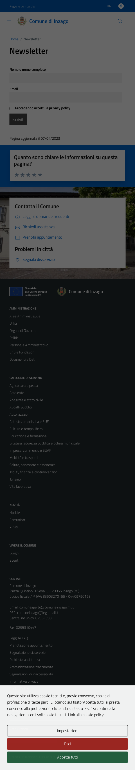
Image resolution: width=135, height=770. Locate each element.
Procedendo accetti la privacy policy (39, 108)
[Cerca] (120, 21)
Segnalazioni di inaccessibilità (31, 674)
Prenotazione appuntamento (30, 645)
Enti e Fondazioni (22, 352)
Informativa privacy (23, 681)
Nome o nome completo (27, 69)
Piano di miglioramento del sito (32, 710)
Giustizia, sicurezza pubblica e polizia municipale (44, 443)
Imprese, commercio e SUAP (30, 450)
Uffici (13, 323)
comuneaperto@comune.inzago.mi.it (46, 607)
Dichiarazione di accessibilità (30, 703)
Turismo (15, 479)
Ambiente (16, 392)
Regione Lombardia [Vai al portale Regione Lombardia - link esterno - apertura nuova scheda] (22, 6)
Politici (14, 337)
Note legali (17, 695)
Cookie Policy (19, 688)
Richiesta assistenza (24, 659)
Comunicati (17, 519)
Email (13, 88)
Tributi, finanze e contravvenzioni (33, 472)
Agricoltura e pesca (23, 385)
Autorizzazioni (19, 414)
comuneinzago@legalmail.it (37, 612)
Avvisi (13, 527)
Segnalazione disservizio (27, 652)
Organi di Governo (22, 330)
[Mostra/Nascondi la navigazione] (9, 20)
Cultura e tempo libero (26, 428)
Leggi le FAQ (18, 638)
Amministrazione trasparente (31, 667)
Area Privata (18, 728)
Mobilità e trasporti (23, 457)
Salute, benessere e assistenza (32, 464)
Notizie (14, 512)
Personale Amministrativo (28, 345)
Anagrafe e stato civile (26, 400)
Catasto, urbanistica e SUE (29, 421)
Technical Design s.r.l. (40, 757)
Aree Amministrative (24, 316)
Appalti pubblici (20, 407)
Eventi (14, 560)
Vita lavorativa (20, 486)
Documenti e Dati (22, 359)
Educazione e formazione (28, 436)
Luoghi (14, 553)
